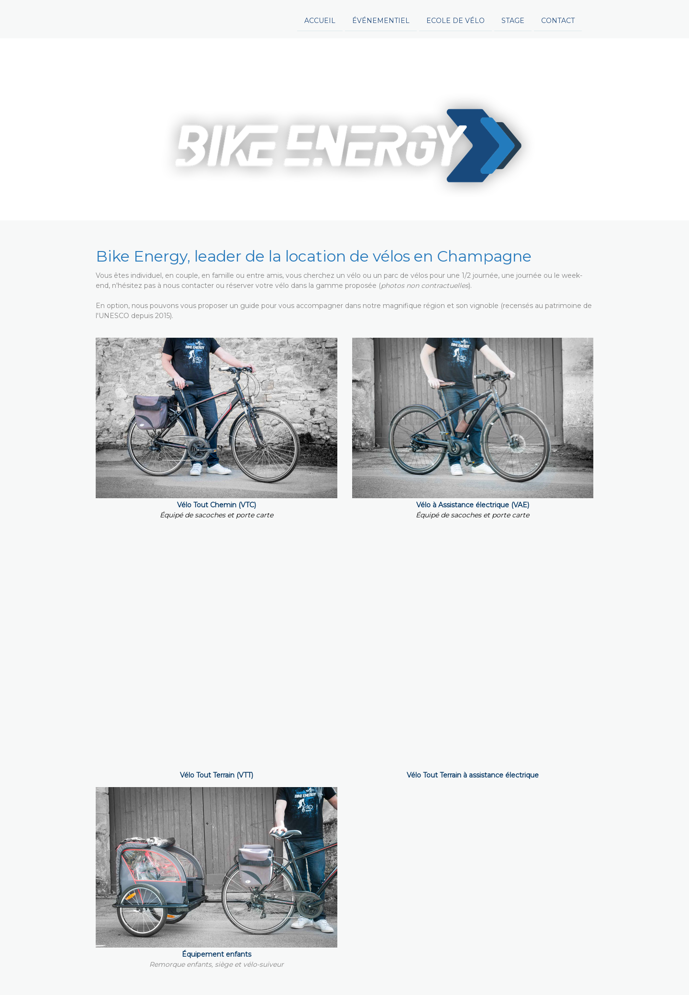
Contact (463, 18)
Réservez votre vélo (345, 761)
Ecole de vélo (361, 18)
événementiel (286, 18)
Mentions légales (118, 971)
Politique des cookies (263, 971)
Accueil (225, 18)
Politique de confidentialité (187, 971)
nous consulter (520, 592)
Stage (418, 18)
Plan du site (317, 971)
